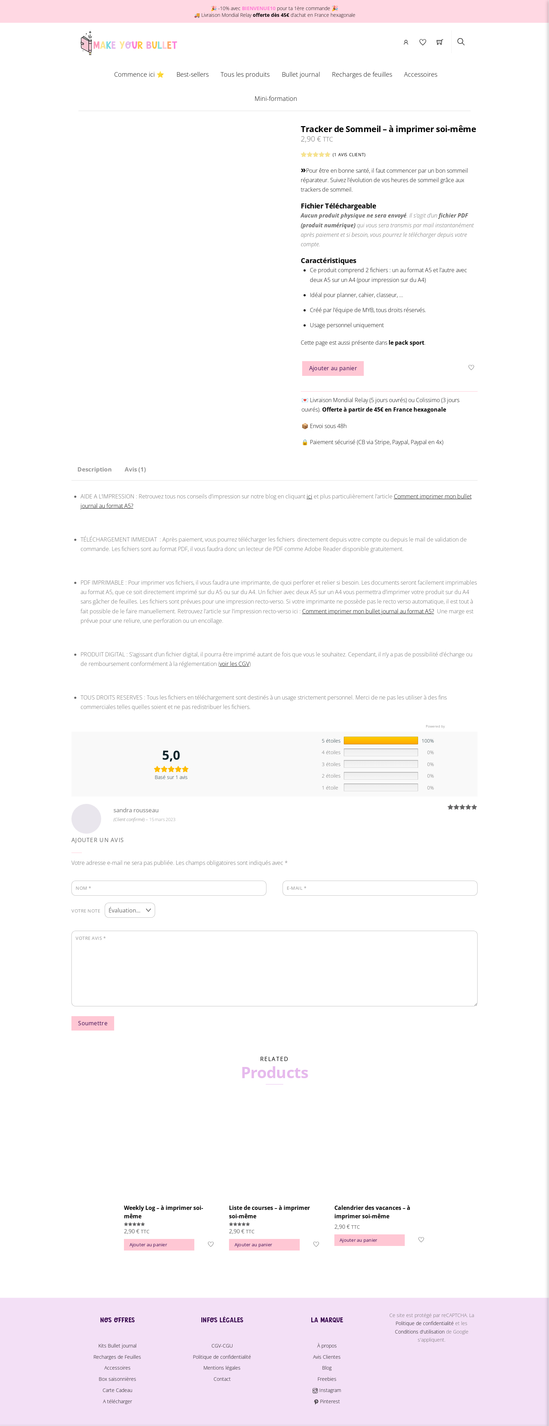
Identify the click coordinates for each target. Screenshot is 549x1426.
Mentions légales (222, 1366)
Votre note (85, 910)
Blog (327, 1366)
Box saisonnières (117, 1377)
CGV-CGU (222, 1344)
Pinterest (327, 1399)
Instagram (327, 1388)
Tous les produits (245, 74)
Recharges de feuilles (362, 74)
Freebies (327, 1377)
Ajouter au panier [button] (148, 1243)
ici (309, 496)
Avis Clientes (327, 1355)
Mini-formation (276, 99)
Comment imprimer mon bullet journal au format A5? (368, 611)
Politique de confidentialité (222, 1355)
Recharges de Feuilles (117, 1355)
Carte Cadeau (117, 1388)
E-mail (296, 888)
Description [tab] (94, 469)
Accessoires (420, 74)
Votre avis (91, 936)
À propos (327, 1344)
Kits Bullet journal (117, 1344)
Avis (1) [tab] (135, 469)
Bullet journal (301, 74)
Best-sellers (192, 74)
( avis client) (349, 155)
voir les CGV (234, 664)
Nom (83, 888)
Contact (222, 1377)
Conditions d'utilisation (420, 1329)
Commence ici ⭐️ (139, 74)
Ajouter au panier (333, 368)
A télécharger (117, 1399)
